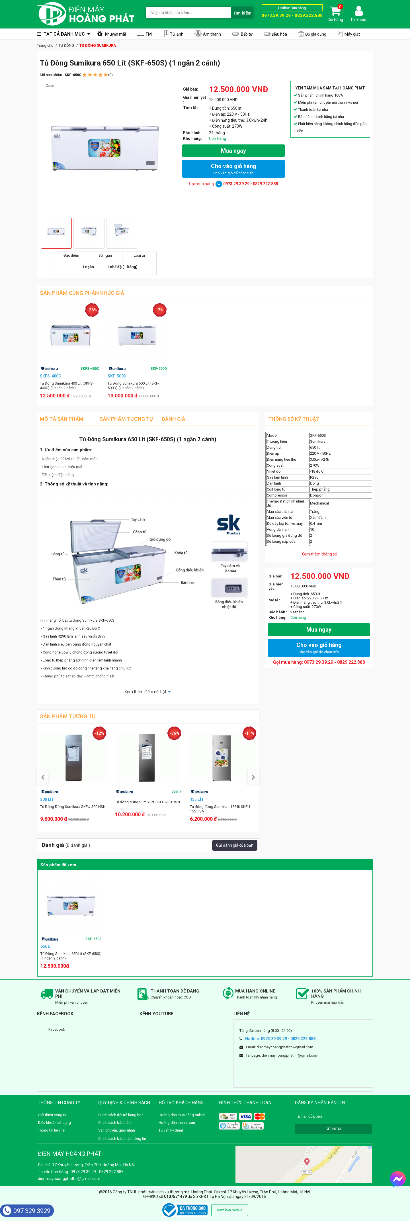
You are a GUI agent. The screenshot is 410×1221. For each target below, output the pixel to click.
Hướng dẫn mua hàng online (182, 1115)
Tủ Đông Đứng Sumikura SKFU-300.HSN (73, 807)
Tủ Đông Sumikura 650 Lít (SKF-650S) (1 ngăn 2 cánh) (71, 956)
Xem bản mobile (229, 1210)
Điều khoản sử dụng (54, 1122)
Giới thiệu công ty (52, 1115)
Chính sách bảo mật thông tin (122, 1138)
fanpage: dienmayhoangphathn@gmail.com (282, 1055)
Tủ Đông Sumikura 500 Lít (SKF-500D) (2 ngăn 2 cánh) (133, 385)
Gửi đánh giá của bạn (234, 845)
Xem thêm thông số (319, 554)
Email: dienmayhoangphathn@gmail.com (279, 1047)
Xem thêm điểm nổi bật (145, 691)
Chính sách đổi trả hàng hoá (121, 1115)
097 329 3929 (26, 1210)
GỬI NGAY (333, 1129)
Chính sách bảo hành (115, 1122)
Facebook (56, 1029)
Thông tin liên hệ (51, 1130)
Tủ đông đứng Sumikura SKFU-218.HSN (147, 802)
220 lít (176, 792)
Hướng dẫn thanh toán (177, 1122)
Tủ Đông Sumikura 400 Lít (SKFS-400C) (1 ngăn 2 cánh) (67, 385)
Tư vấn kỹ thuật (171, 1130)
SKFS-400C (90, 369)
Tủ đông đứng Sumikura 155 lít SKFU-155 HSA (220, 809)
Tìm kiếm (242, 13)
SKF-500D (159, 369)
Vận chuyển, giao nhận (116, 1130)
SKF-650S (93, 939)
